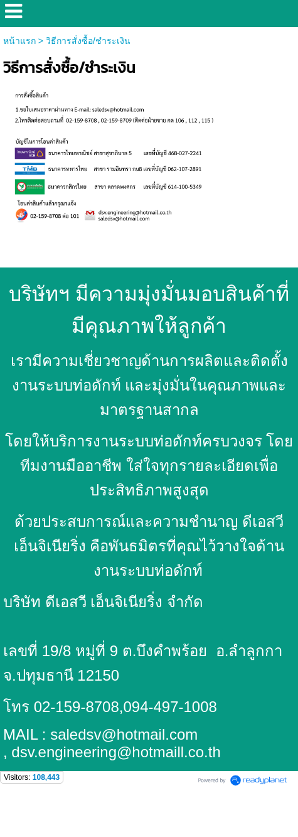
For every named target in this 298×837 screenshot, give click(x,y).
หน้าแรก (19, 41)
